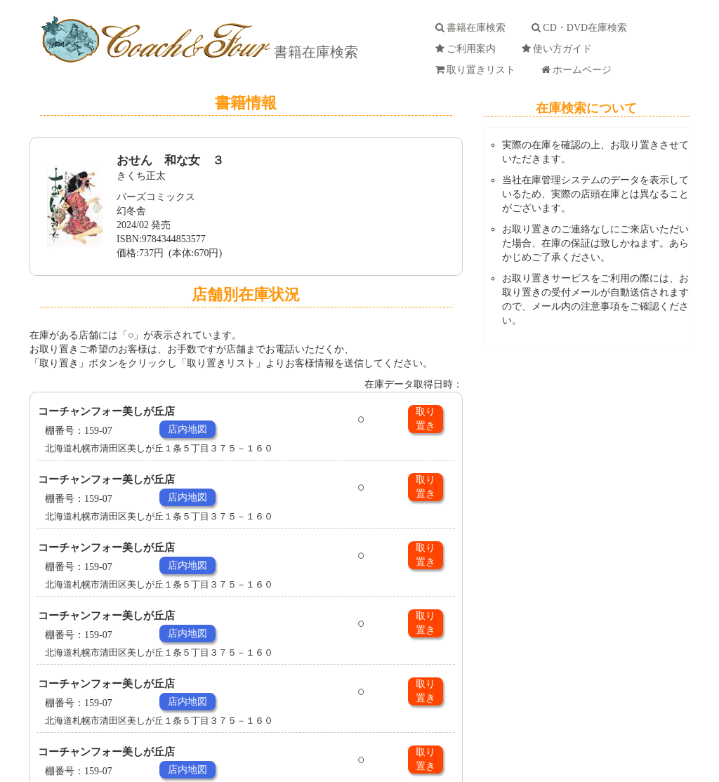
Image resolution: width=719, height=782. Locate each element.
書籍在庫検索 (314, 52)
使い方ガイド (559, 49)
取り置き (425, 418)
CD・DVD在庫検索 (582, 27)
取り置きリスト (477, 70)
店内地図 (187, 429)
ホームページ (578, 70)
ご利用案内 (468, 49)
